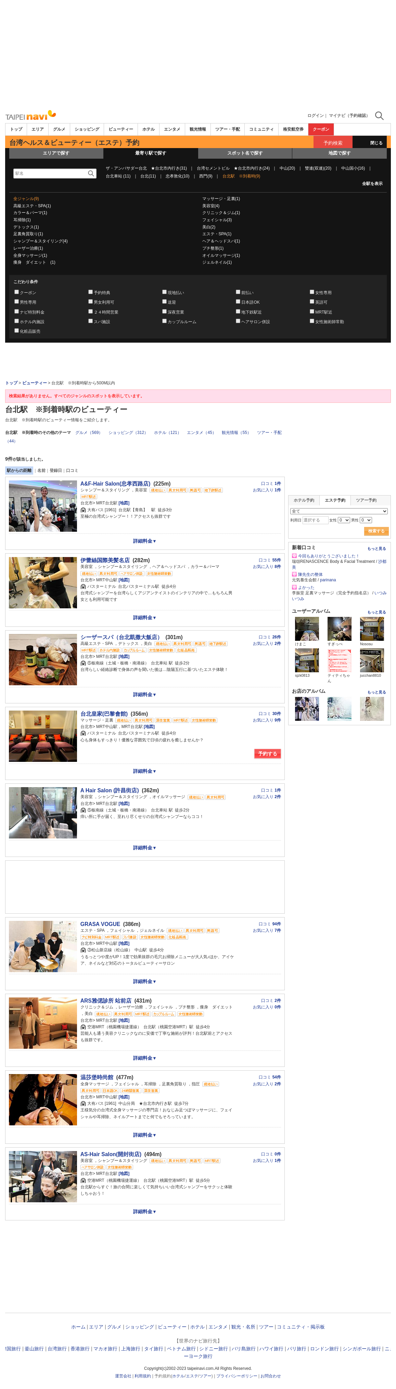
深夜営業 (176, 312)
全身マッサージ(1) (30, 255)
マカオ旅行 (105, 1348)
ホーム (78, 1327)
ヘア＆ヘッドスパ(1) (221, 241)
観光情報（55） (236, 432)
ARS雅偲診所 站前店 (105, 1001)
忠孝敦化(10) (177, 176)
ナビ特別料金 (32, 312)
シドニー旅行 (213, 1348)
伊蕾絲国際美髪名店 (105, 560)
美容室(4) (211, 205)
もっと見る (376, 548)
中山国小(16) (353, 168)
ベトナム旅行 (181, 1348)
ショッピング (87, 129)
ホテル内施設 (32, 321)
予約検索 (333, 143)
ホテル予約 (304, 500)
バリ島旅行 (244, 1348)
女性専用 (323, 292)
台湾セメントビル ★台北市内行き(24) (233, 168)
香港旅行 (80, 1348)
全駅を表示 (372, 183)
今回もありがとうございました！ (329, 556)
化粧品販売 (30, 331)
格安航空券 (293, 129)
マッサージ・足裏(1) (221, 198)
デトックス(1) (26, 227)
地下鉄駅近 (251, 312)
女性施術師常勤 (329, 321)
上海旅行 (130, 1348)
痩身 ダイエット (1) (34, 262)
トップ (16, 129)
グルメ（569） (89, 432)
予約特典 (102, 292)
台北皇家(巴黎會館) (104, 714)
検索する (376, 531)
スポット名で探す (245, 153)
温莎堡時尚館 (96, 1077)
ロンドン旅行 (324, 1348)
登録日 (56, 470)
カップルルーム (182, 321)
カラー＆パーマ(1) (30, 212)
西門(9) (206, 176)
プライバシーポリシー (236, 1376)
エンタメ (172, 129)
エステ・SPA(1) (217, 234)
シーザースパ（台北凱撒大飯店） (121, 637)
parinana (328, 580)
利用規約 (143, 1376)
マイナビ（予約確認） (349, 115)
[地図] (123, 503)
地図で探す (340, 153)
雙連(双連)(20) (318, 168)
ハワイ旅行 (271, 1348)
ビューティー (120, 129)
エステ (192, 1376)
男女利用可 (104, 302)
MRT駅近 (323, 312)
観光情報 (198, 129)
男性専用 (28, 302)
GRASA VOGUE (100, 924)
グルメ (59, 129)
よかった (306, 587)
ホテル (148, 129)
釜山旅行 (34, 1348)
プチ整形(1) (213, 248)
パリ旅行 (296, 1348)
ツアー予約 (366, 500)
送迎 (172, 302)
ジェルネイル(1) (217, 262)
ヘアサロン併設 (255, 321)
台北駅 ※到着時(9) (241, 176)
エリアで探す (56, 153)
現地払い (176, 292)
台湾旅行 (57, 1348)
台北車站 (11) (118, 176)
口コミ (72, 470)
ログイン (315, 115)
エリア (37, 129)
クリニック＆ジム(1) (221, 212)
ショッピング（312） (128, 432)
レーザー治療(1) (28, 248)
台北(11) (148, 176)
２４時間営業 (106, 312)
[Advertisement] (198, 55)
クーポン (321, 129)
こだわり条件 (25, 281)
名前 (41, 470)
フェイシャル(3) (217, 219)
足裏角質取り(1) (28, 234)
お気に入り (267, 490)
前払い (247, 292)
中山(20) (287, 168)
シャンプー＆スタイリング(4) (40, 241)
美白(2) (209, 227)
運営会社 (123, 1376)
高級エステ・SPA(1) (32, 205)
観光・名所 (243, 1327)
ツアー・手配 (227, 129)
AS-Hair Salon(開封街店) (110, 1154)
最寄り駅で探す (150, 153)
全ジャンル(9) (26, 198)
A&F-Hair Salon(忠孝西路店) (115, 484)
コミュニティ (261, 129)
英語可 (321, 302)
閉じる (376, 143)
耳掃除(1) (22, 219)
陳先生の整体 (310, 574)
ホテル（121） (167, 432)
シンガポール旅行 (362, 1348)
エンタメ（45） (201, 432)
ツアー (266, 1327)
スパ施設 (102, 321)
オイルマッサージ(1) (221, 255)
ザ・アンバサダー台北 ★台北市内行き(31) (146, 168)
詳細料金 (145, 541)
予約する (267, 753)
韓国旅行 (11, 1348)
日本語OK (250, 302)
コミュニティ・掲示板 (301, 1327)
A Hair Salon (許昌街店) (109, 790)
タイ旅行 (153, 1348)
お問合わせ (270, 1376)
